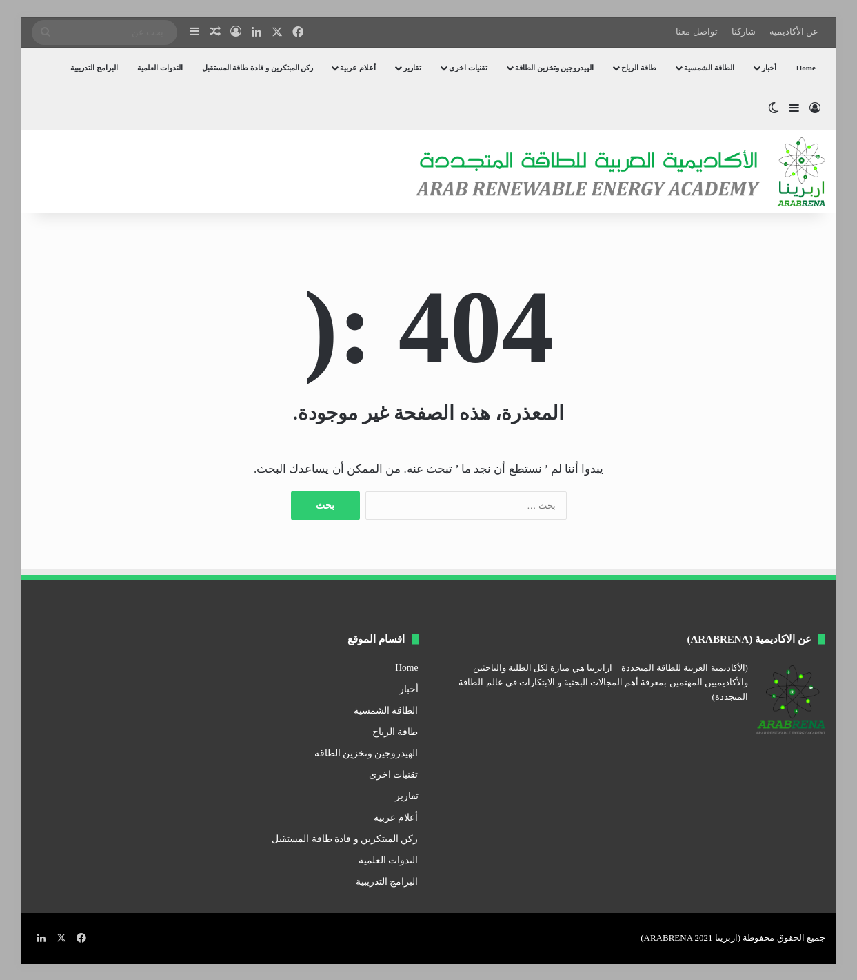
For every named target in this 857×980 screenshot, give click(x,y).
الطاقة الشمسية (709, 67)
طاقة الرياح (638, 67)
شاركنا (744, 31)
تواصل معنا (696, 31)
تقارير (412, 67)
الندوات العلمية (160, 67)
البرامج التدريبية (94, 67)
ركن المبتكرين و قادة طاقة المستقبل (258, 67)
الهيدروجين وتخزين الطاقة (554, 67)
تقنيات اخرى (468, 67)
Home (806, 67)
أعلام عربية (358, 67)
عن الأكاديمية (793, 31)
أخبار (769, 67)
